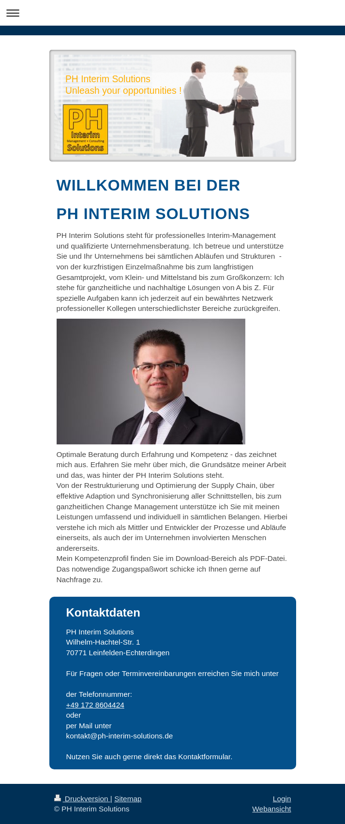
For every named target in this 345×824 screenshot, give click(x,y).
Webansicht (271, 809)
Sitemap (127, 799)
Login (282, 799)
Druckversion (82, 799)
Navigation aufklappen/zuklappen (172, 12)
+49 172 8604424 (95, 705)
